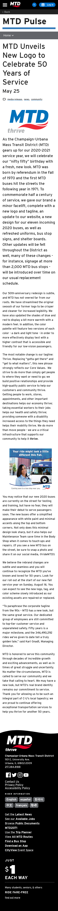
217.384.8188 (13, 766)
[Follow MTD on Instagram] (20, 775)
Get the (18, 814)
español (25, 799)
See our (20, 818)
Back (7, 11)
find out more (12, 897)
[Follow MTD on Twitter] (14, 775)
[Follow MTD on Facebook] (8, 775)
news (26, 99)
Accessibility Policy (17, 788)
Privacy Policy (14, 784)
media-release (14, 99)
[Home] (15, 4)
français (21, 805)
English (11, 799)
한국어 (39, 799)
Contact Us (12, 781)
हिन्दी (34, 805)
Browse (22, 823)
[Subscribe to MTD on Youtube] (26, 775)
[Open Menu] (4, 5)
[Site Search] (34, 5)
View (19, 836)
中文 (9, 805)
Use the (18, 832)
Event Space (19, 850)
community (36, 99)
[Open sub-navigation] (29, 35)
